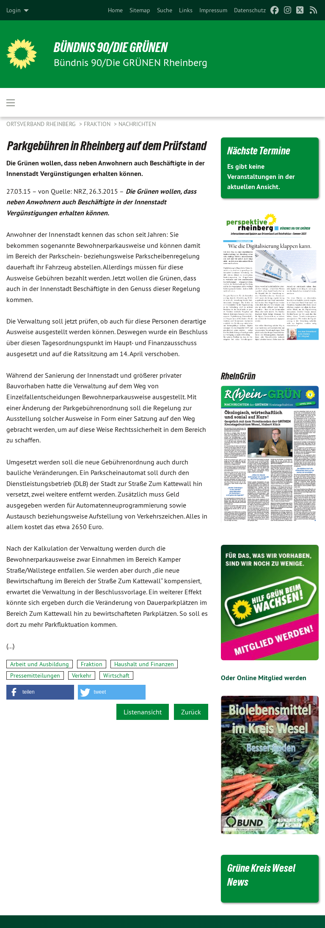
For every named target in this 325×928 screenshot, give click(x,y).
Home (115, 10)
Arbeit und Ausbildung (39, 664)
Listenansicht (143, 712)
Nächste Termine (258, 150)
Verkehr (81, 675)
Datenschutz (250, 10)
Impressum (213, 10)
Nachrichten (137, 124)
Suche (164, 10)
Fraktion (98, 124)
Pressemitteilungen (35, 675)
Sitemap (139, 10)
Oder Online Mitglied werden (263, 677)
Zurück (191, 712)
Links (186, 10)
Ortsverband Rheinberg (41, 124)
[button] (40, 692)
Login (13, 10)
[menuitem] (115, 10)
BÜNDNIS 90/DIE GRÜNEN (111, 47)
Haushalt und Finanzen (144, 664)
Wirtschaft (116, 675)
